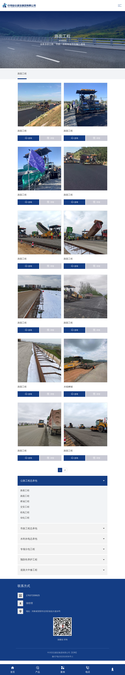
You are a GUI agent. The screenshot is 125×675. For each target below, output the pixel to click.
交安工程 (24, 509)
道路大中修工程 (29, 573)
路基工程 (24, 493)
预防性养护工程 (29, 562)
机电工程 (24, 515)
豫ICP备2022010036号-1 (62, 660)
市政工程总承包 (29, 531)
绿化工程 (24, 521)
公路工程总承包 (29, 483)
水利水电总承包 (29, 541)
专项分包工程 (28, 552)
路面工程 (22, 74)
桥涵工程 (24, 504)
